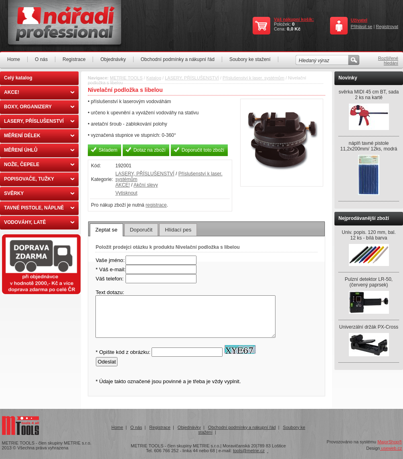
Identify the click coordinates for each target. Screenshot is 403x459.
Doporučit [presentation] (141, 230)
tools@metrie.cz (249, 450)
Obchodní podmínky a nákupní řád (178, 59)
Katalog (153, 77)
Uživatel (359, 20)
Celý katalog (18, 78)
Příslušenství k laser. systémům (253, 77)
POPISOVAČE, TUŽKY (39, 179)
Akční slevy (146, 185)
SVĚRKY (39, 193)
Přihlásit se (362, 26)
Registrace (74, 59)
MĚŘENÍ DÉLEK (39, 135)
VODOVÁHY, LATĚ (39, 222)
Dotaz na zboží (150, 150)
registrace (156, 205)
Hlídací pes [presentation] (178, 230)
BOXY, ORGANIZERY (39, 107)
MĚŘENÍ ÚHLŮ (39, 150)
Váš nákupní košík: (294, 19)
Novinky (347, 78)
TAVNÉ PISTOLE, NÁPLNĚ (39, 208)
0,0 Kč (293, 28)
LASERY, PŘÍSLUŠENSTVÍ (39, 121)
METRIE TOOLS (126, 77)
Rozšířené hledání (388, 60)
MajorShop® (389, 441)
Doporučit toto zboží (203, 150)
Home (13, 59)
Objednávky (113, 59)
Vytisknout (126, 193)
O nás (41, 59)
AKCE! (39, 92)
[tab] (106, 229)
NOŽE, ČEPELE (39, 164)
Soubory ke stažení (250, 59)
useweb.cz (391, 448)
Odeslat (106, 362)
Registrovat (387, 26)
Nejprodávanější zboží (363, 218)
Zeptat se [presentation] (106, 230)
